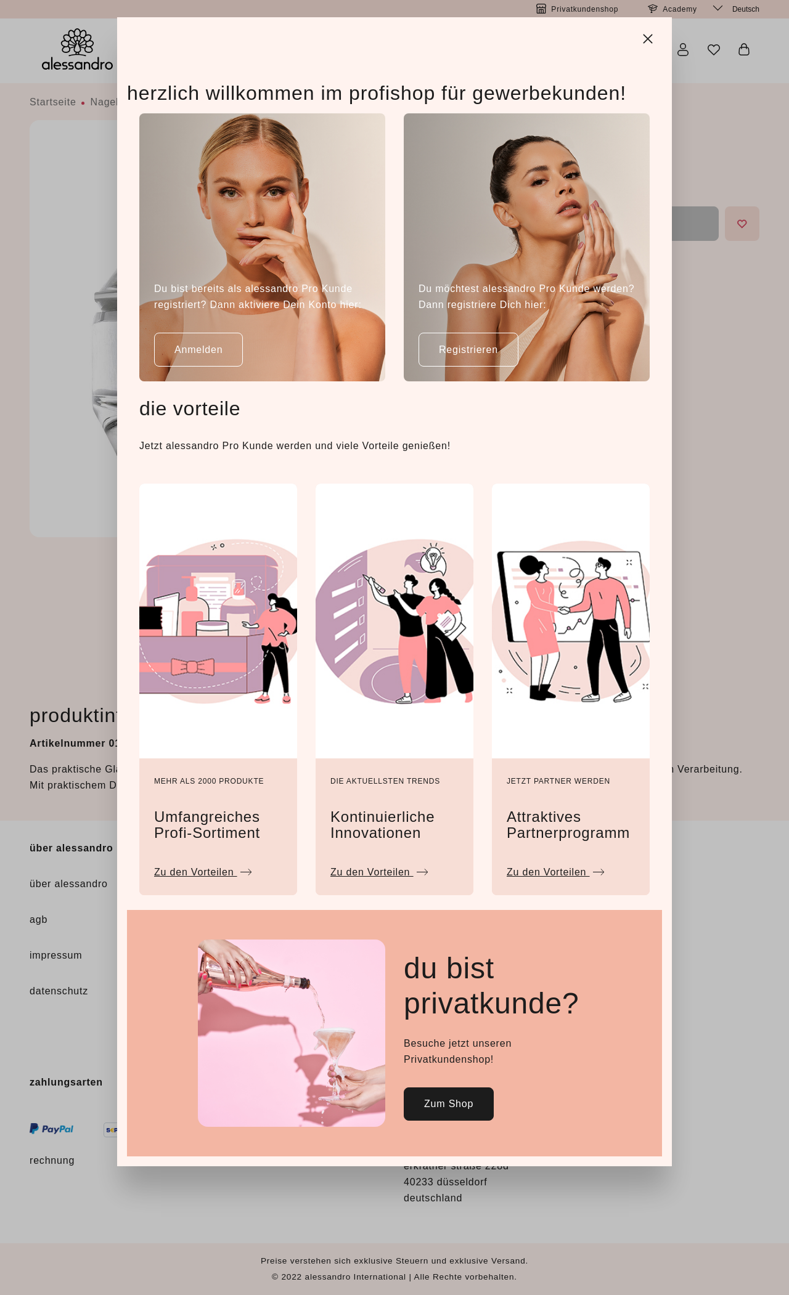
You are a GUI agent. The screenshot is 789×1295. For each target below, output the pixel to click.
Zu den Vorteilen (203, 869)
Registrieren (468, 349)
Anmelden (198, 349)
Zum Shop (448, 1103)
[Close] (649, 37)
